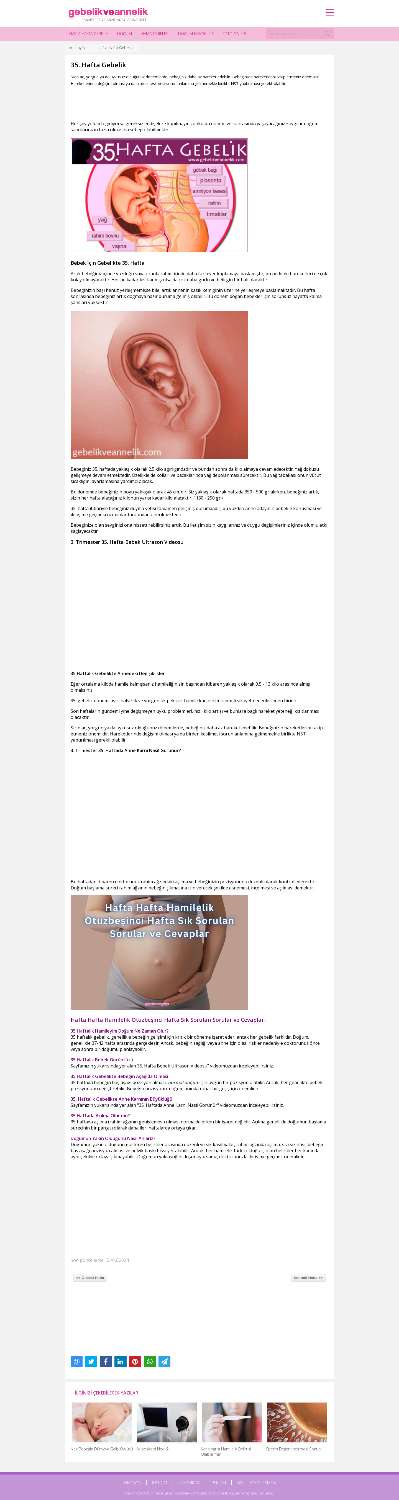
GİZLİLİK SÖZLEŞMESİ (256, 1482)
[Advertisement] (171, 102)
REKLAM (219, 1482)
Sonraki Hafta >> (308, 1278)
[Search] (327, 33)
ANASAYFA (132, 1482)
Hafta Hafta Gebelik (115, 47)
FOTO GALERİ (234, 33)
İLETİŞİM (159, 1482)
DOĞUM (124, 33)
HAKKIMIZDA (189, 1482)
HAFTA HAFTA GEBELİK (89, 33)
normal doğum (183, 1082)
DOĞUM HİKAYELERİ (196, 33)
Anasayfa (77, 47)
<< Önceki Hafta (90, 1278)
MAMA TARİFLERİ (155, 33)
